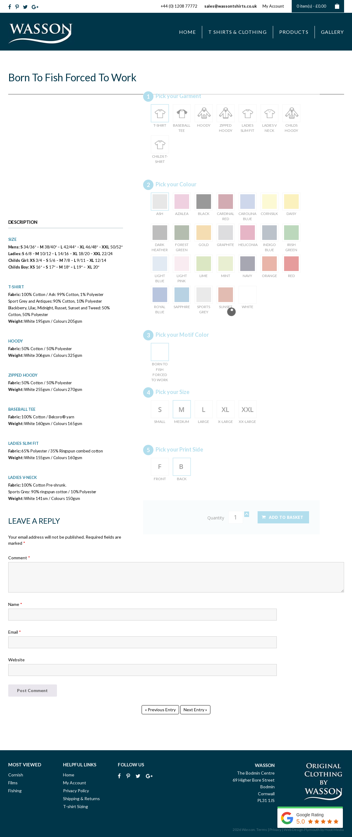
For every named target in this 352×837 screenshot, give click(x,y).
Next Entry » (195, 709)
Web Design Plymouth (302, 829)
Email (14, 632)
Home (187, 32)
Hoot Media (334, 829)
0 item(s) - (318, 6)
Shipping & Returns (81, 798)
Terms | (262, 829)
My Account (273, 6)
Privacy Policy (76, 790)
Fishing (15, 790)
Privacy (275, 829)
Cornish (15, 774)
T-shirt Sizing (75, 806)
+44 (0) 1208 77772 (179, 6)
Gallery (332, 32)
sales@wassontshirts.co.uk (230, 6)
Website (16, 659)
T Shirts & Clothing (237, 32)
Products (293, 32)
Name (15, 604)
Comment (19, 557)
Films (13, 782)
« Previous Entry (160, 709)
